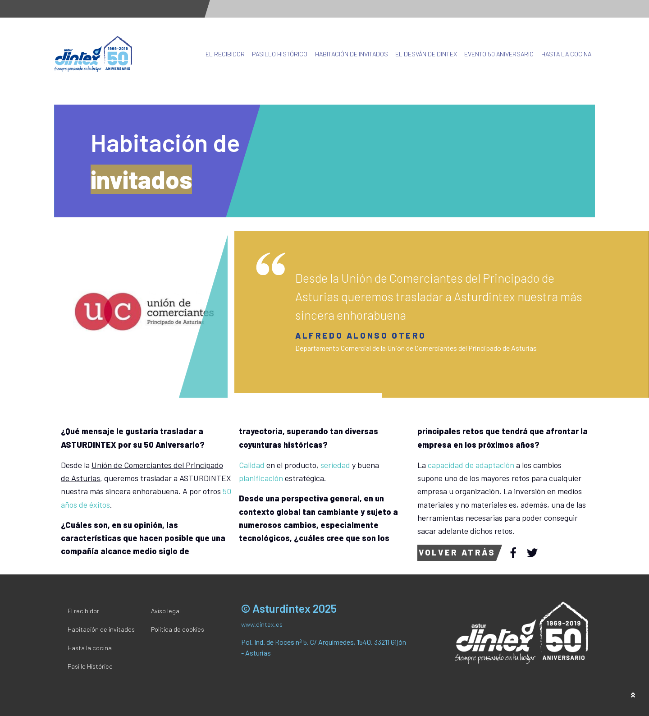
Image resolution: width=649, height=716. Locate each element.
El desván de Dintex (426, 54)
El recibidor (225, 54)
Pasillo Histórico (279, 54)
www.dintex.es (262, 624)
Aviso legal (166, 611)
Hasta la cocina (566, 54)
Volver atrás (457, 552)
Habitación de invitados (351, 54)
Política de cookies (177, 629)
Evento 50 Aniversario (499, 54)
